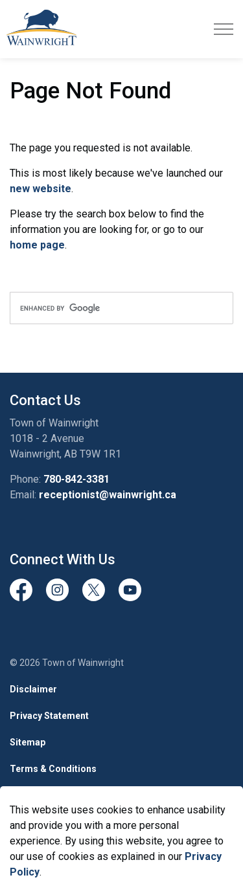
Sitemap (27, 742)
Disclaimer (33, 689)
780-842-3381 (76, 479)
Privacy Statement (49, 716)
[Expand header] (223, 29)
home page (37, 245)
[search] (121, 308)
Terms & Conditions (53, 769)
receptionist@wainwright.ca (107, 495)
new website (40, 188)
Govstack (74, 795)
